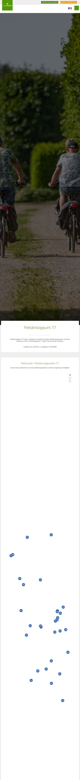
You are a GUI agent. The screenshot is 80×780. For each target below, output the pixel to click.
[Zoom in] (70, 375)
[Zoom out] (70, 378)
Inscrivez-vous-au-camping (49, 2)
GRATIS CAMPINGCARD (68, 2)
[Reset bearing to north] (70, 381)
